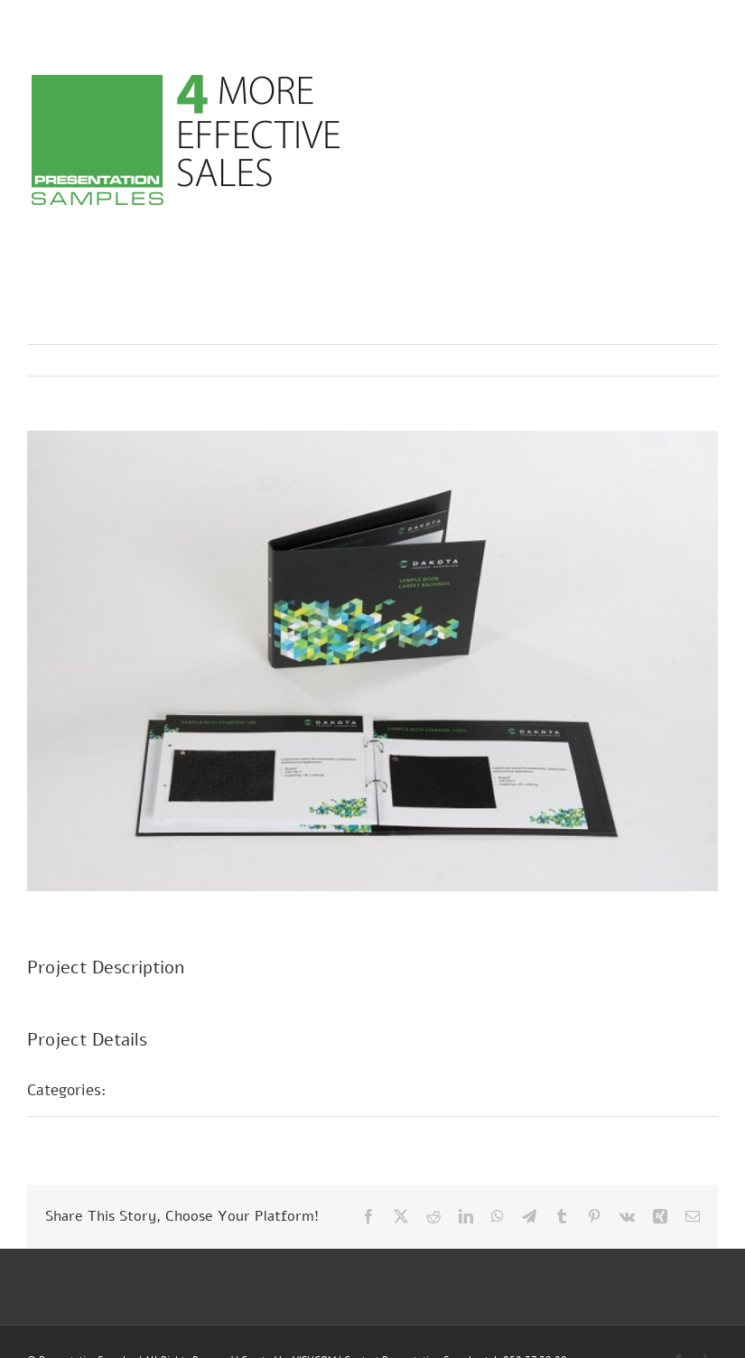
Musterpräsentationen (203, 1090)
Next (687, 360)
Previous (625, 360)
